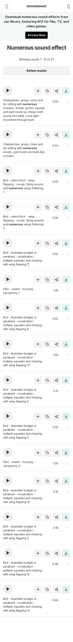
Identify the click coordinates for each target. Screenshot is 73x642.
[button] (7, 90)
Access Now (36, 35)
